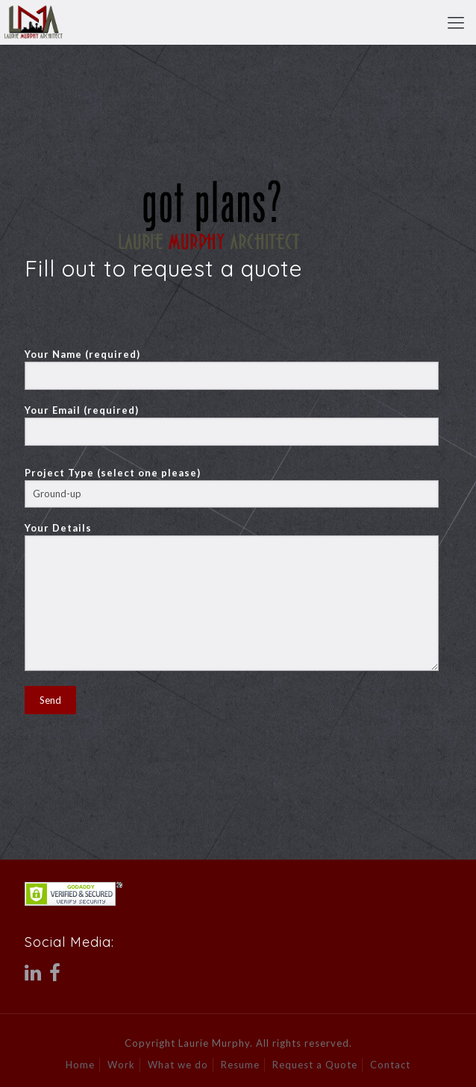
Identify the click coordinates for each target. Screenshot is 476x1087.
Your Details (232, 596)
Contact (390, 1065)
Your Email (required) (232, 425)
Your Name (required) (232, 369)
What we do (178, 1065)
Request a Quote (314, 1065)
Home (80, 1065)
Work (121, 1065)
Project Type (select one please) (232, 487)
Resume (240, 1065)
